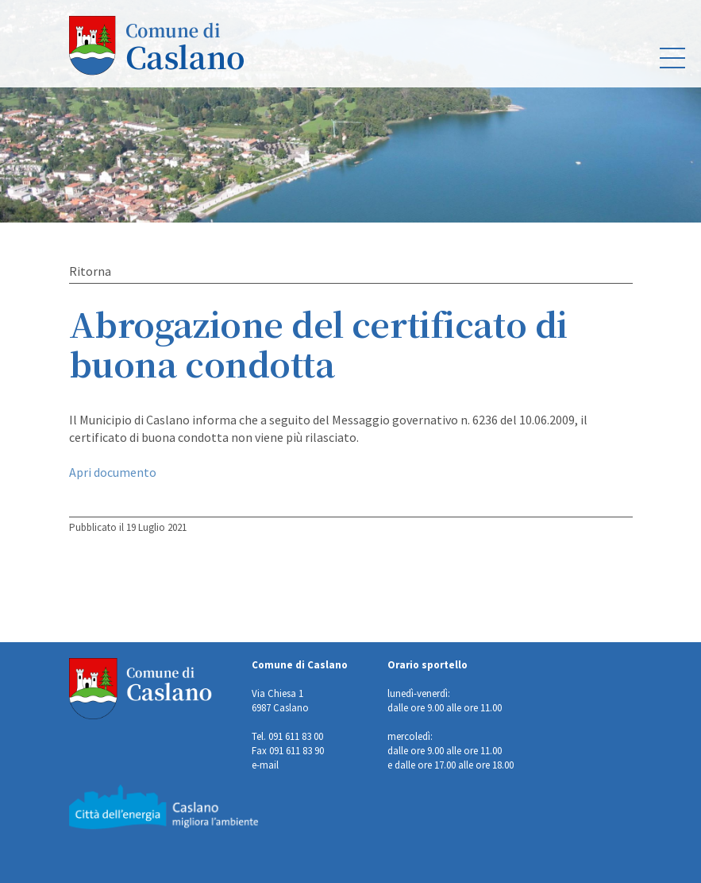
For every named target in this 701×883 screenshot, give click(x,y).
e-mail (265, 765)
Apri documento (112, 472)
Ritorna (90, 271)
